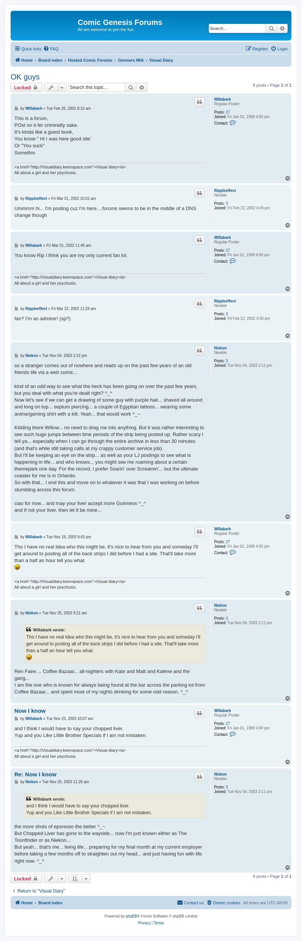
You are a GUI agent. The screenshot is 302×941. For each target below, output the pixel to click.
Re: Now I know (35, 774)
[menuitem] (50, 48)
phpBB (131, 916)
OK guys (25, 77)
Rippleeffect (225, 191)
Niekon (220, 348)
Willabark (222, 99)
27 (228, 112)
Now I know (30, 710)
